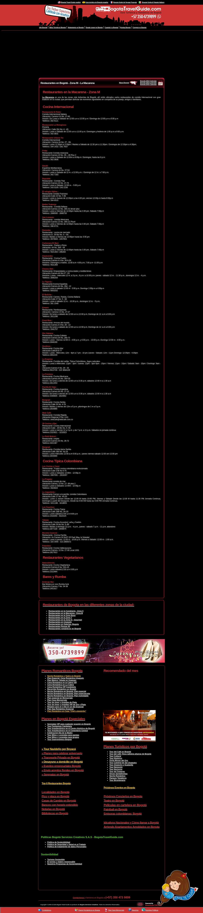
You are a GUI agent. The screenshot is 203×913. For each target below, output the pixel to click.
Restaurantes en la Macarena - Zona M (66, 613)
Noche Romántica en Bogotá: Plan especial (66, 691)
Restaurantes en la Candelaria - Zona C (66, 611)
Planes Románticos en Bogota (89, 910)
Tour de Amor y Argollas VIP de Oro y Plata (66, 704)
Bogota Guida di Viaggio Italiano (153, 2)
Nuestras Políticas (151, 910)
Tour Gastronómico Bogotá (59, 739)
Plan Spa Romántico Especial (60, 709)
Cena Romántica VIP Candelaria (61, 687)
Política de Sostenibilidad (58, 842)
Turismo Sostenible (56, 859)
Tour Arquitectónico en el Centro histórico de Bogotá (71, 728)
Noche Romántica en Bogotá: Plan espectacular (68, 693)
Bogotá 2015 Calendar (148, 84)
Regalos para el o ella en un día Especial (65, 707)
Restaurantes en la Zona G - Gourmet (65, 620)
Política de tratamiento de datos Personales (66, 847)
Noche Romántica (117, 776)
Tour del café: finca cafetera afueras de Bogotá (130, 754)
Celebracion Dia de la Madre (59, 733)
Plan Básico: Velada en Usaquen (61, 680)
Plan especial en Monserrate (60, 698)
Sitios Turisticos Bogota (57, 27)
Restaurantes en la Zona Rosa (62, 615)
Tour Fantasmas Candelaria (59, 726)
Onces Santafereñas (118, 774)
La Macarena (48, 97)
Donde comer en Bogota (94, 27)
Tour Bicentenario (117, 780)
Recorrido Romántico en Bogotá (61, 689)
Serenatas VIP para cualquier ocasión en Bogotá (69, 724)
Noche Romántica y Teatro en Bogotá (64, 676)
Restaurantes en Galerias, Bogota (64, 624)
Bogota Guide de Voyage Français (125, 2)
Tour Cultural (115, 756)
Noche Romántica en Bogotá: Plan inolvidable (67, 696)
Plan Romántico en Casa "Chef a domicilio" (66, 711)
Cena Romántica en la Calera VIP (62, 682)
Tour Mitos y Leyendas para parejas (63, 735)
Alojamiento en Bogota (76, 27)
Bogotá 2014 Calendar (148, 83)
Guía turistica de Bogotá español (96, 2)
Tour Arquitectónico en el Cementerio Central (67, 731)
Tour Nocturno (115, 769)
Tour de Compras (117, 771)
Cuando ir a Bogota (111, 27)
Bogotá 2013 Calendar (148, 81)
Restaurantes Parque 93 (59, 626)
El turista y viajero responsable (61, 862)
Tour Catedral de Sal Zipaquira (123, 763)
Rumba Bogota (125, 27)
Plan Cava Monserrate (57, 700)
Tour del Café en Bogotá (120, 752)
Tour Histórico (115, 758)
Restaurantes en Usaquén (60, 622)
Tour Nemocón (116, 767)
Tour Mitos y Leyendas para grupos (63, 737)
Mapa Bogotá (128, 83)
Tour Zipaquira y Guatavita (121, 765)
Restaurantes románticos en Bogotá (65, 629)
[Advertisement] (101, 54)
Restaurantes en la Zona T (60, 618)
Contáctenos (79, 898)
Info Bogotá (43, 27)
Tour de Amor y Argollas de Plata (62, 702)
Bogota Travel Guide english (71, 2)
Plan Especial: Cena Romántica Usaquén (65, 678)
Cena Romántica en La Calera (60, 685)
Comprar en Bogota (139, 27)
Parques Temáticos (117, 778)
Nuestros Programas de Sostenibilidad (64, 864)
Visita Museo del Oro (118, 760)
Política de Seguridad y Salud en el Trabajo (66, 844)
